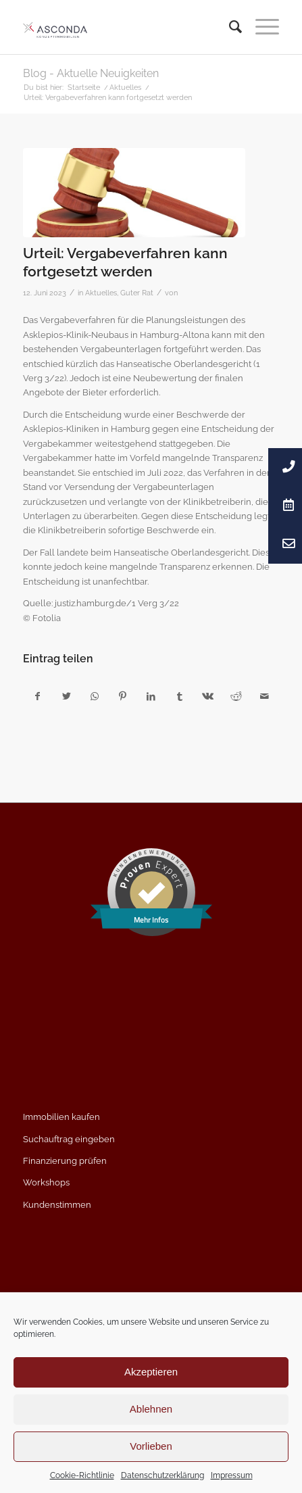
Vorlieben (151, 1446)
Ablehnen (151, 1409)
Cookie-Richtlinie (82, 1475)
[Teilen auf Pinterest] (122, 696)
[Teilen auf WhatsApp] (95, 696)
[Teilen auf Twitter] (66, 696)
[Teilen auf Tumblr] (179, 696)
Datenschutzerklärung (162, 1475)
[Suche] (229, 27)
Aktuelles (101, 293)
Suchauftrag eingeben (69, 1139)
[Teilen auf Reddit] (236, 696)
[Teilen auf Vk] (208, 696)
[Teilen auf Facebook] (38, 696)
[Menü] (260, 27)
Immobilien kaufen (61, 1117)
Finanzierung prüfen (65, 1161)
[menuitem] (229, 27)
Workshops (46, 1182)
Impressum (232, 1475)
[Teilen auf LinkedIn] (151, 696)
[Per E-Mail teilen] (264, 696)
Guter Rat (136, 293)
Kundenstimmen (57, 1205)
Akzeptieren (151, 1371)
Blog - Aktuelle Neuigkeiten (91, 73)
